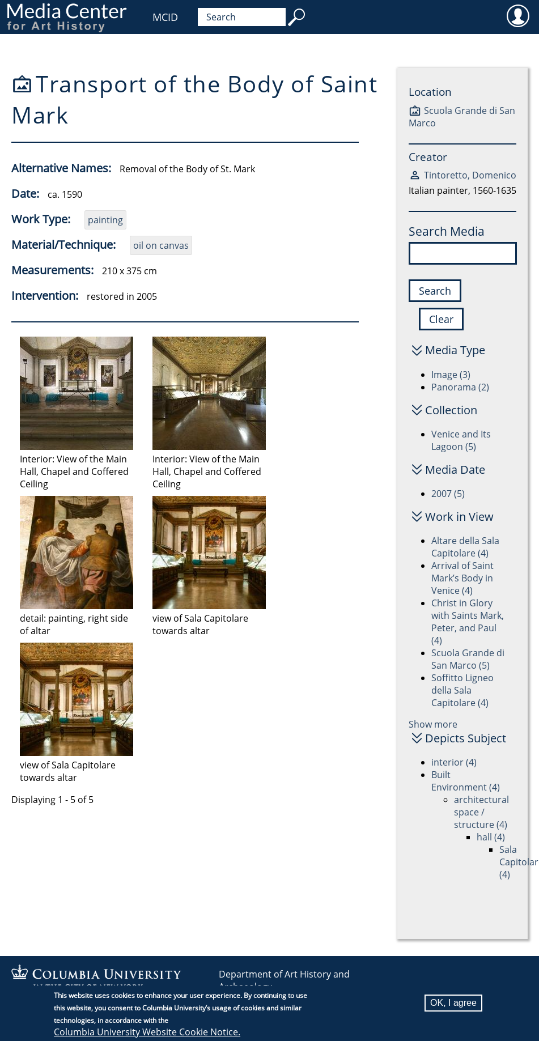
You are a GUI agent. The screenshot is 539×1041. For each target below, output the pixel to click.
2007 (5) (448, 493)
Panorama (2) (460, 387)
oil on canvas (161, 245)
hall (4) (491, 837)
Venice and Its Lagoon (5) (461, 440)
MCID (165, 17)
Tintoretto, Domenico (470, 175)
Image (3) (450, 374)
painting (105, 220)
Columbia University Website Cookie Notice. (147, 1032)
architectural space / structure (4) (481, 812)
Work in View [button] (459, 516)
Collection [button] (451, 410)
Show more (433, 724)
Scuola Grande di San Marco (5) (467, 659)
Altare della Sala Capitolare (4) (465, 546)
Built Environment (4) (465, 780)
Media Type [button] (455, 350)
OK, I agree (453, 1003)
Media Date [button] (455, 469)
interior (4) (454, 762)
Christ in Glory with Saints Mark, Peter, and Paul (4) (467, 622)
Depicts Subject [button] (465, 738)
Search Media (447, 231)
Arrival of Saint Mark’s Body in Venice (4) (462, 578)
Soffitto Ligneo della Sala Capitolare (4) (462, 690)
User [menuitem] (518, 15)
